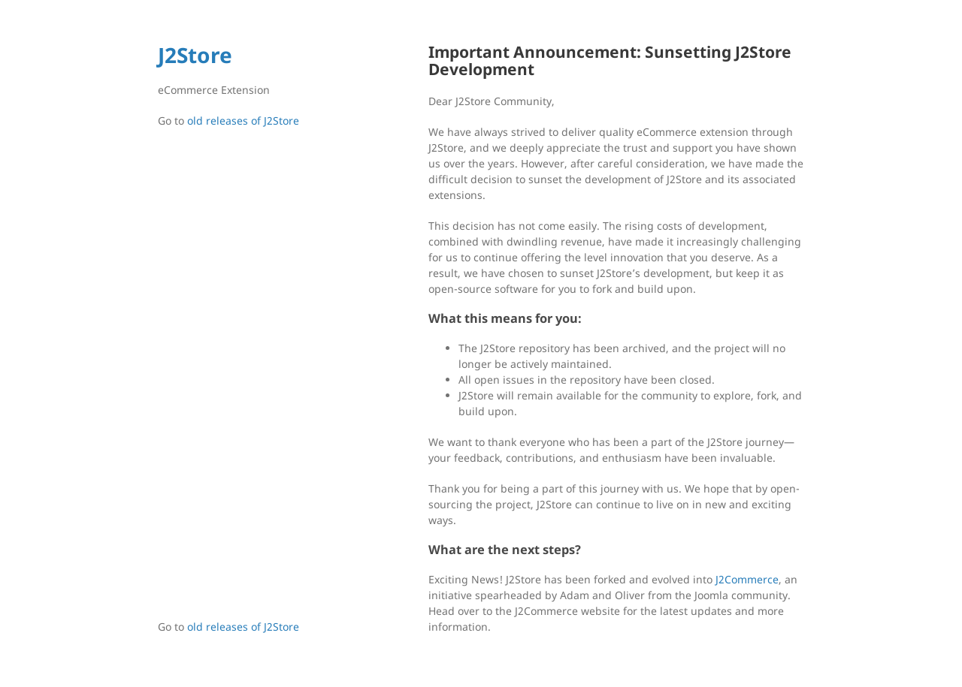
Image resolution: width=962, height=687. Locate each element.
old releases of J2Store (243, 120)
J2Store (195, 55)
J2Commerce (747, 579)
